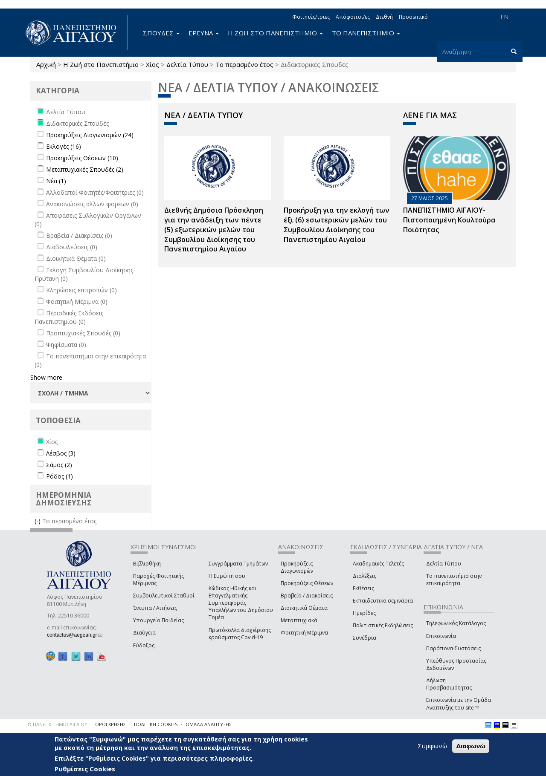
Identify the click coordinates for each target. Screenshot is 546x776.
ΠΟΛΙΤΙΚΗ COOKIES (155, 724)
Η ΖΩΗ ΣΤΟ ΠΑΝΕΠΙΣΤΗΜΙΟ (275, 33)
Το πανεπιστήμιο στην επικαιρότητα (454, 579)
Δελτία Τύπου (187, 64)
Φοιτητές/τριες (311, 16)
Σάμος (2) (59, 465)
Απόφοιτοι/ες (353, 16)
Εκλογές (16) (63, 146)
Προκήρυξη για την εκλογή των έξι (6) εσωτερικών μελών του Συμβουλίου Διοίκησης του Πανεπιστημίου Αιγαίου (336, 224)
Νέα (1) (56, 181)
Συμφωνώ (432, 745)
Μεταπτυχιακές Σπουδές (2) (84, 169)
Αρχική (46, 64)
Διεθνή (384, 16)
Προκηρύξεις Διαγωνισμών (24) (90, 135)
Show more (46, 377)
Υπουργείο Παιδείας (158, 620)
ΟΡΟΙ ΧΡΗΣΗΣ (110, 724)
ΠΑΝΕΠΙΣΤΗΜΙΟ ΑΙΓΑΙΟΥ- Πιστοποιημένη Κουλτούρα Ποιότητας (449, 219)
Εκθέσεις (363, 588)
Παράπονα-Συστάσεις (453, 648)
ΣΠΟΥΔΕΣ (161, 33)
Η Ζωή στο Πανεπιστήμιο (101, 64)
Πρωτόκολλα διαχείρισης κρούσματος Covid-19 (240, 633)
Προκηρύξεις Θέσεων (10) (82, 158)
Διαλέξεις (364, 576)
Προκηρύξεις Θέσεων (307, 583)
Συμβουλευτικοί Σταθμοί (164, 595)
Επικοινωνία (441, 636)
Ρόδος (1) (59, 476)
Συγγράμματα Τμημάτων (238, 563)
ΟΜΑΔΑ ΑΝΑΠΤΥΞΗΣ (209, 724)
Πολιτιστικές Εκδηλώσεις (383, 625)
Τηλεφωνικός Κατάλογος (456, 623)
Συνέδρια (364, 637)
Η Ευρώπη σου (227, 576)
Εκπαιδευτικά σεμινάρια (383, 600)
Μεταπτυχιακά (299, 620)
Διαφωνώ (470, 746)
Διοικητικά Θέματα (304, 608)
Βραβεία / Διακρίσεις (307, 595)
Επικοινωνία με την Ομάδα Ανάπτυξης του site (458, 703)
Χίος (152, 64)
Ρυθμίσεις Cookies (85, 768)
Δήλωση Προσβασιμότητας (449, 684)
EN (504, 17)
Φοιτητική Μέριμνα (304, 632)
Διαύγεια (144, 632)
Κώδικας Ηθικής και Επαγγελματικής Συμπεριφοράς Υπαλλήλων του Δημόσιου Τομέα (241, 603)
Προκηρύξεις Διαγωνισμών (297, 567)
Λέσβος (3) (61, 453)
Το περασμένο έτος (244, 64)
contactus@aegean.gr (74, 635)
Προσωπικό (413, 16)
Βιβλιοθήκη (147, 563)
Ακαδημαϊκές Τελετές (378, 563)
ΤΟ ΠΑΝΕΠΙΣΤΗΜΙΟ (366, 33)
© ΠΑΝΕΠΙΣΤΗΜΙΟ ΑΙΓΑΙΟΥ (57, 724)
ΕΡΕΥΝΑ (204, 33)
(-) (38, 521)
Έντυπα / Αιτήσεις (155, 608)
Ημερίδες (364, 613)
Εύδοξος (143, 645)
